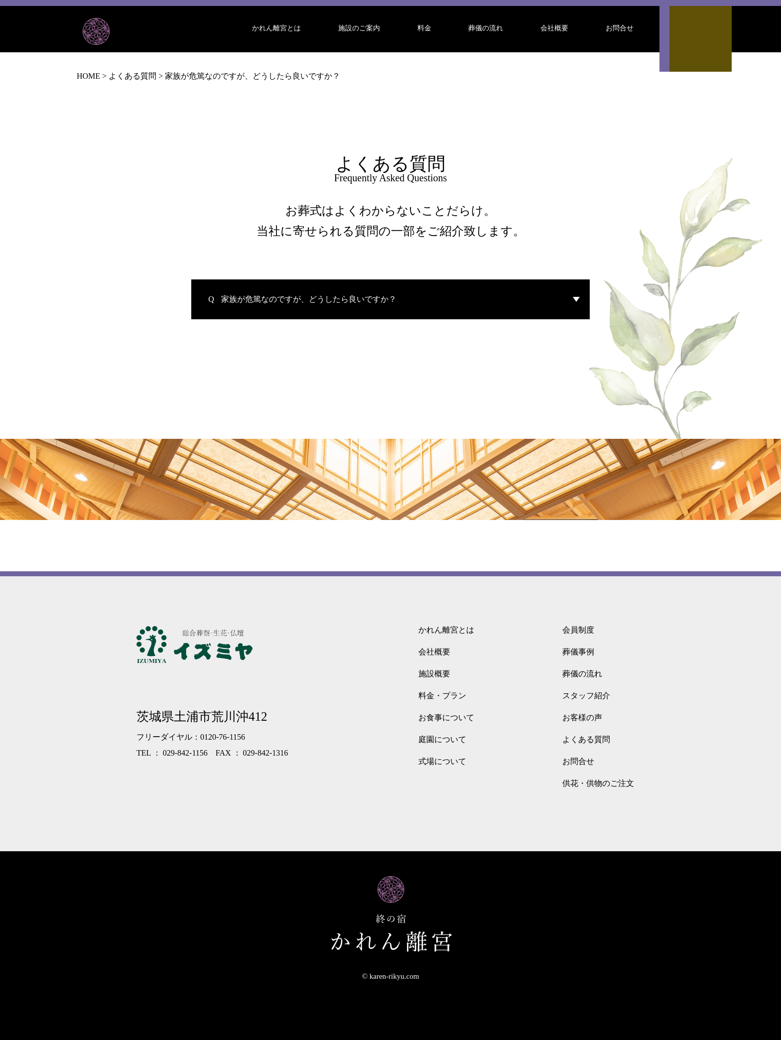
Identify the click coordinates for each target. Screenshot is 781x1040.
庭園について (442, 739)
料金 (424, 28)
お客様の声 (582, 717)
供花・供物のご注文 (598, 783)
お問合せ (620, 28)
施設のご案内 (359, 28)
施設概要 (434, 673)
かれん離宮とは (276, 28)
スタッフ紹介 (586, 695)
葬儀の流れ (485, 28)
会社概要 (554, 28)
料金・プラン (442, 695)
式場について (442, 761)
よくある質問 (586, 739)
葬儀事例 (578, 652)
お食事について (446, 717)
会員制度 (578, 630)
